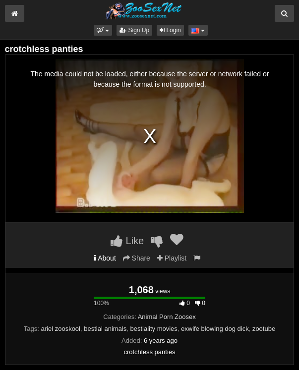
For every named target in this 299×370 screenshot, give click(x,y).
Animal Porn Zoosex (167, 316)
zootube (263, 328)
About (105, 258)
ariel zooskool (61, 328)
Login (170, 30)
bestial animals (105, 328)
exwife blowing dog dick (215, 328)
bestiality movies (153, 328)
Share (136, 258)
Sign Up (134, 30)
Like (127, 240)
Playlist (171, 258)
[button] (103, 30)
